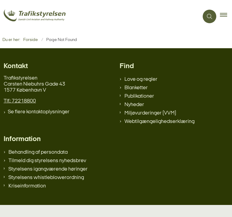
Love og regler (140, 79)
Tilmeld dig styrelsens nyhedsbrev (47, 160)
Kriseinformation (27, 186)
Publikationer (139, 96)
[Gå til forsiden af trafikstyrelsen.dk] (97, 16)
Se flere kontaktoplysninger (38, 112)
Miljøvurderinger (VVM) (150, 113)
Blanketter (136, 87)
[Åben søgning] (209, 16)
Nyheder (134, 104)
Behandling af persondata (38, 152)
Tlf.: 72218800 (20, 101)
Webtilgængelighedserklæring (159, 121)
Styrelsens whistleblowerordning (46, 177)
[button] (226, 16)
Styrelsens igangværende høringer (48, 169)
